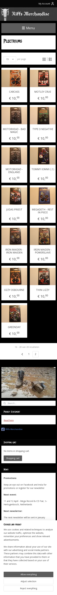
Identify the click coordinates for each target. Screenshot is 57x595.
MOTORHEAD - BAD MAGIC (14, 130)
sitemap (34, 584)
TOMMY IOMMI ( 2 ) (42, 169)
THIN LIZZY (42, 289)
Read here (9, 420)
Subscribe (11, 543)
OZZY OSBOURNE (14, 289)
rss (40, 584)
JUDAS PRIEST (14, 209)
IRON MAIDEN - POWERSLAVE (43, 251)
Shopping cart (13, 458)
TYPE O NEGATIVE (42, 129)
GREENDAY (14, 327)
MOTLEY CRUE (42, 91)
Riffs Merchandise (11, 429)
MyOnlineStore (38, 589)
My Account (46, 4)
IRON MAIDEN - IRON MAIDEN (14, 251)
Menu (28, 28)
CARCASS (14, 91)
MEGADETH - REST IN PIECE (43, 211)
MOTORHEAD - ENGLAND (14, 171)
